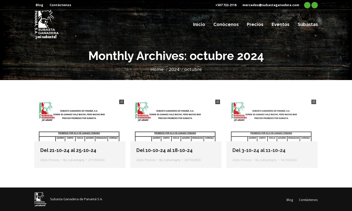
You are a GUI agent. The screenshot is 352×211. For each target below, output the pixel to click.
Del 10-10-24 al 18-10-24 (164, 150)
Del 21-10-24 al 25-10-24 (68, 150)
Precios (54, 160)
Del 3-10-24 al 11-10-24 (259, 150)
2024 (43, 160)
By (74, 160)
